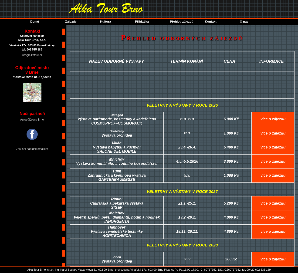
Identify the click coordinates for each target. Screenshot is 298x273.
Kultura (105, 21)
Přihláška (142, 21)
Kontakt (211, 21)
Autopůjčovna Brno (32, 119)
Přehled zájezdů (181, 21)
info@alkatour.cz (32, 55)
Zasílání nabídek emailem (32, 149)
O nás (244, 21)
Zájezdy (71, 21)
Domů (34, 21)
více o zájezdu (273, 119)
